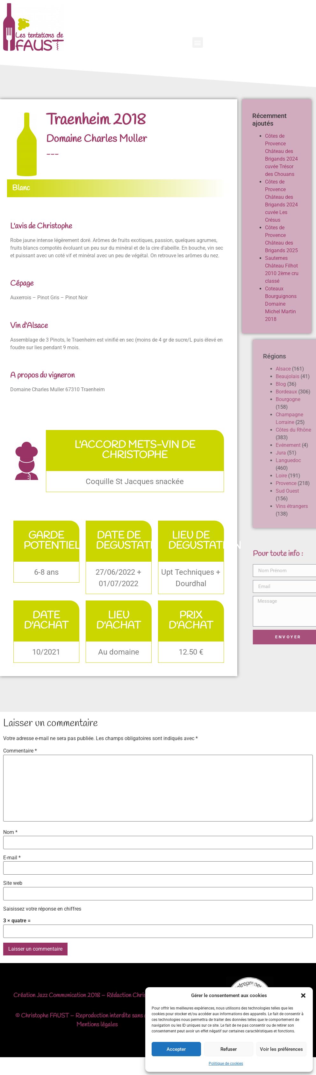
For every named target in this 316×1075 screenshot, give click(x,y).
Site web (12, 883)
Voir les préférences (281, 1049)
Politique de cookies (226, 1063)
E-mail (12, 857)
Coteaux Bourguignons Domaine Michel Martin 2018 (283, 304)
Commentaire (20, 750)
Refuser (228, 1049)
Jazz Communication (61, 995)
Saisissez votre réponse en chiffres (42, 909)
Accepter (176, 1049)
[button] (303, 995)
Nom (10, 832)
